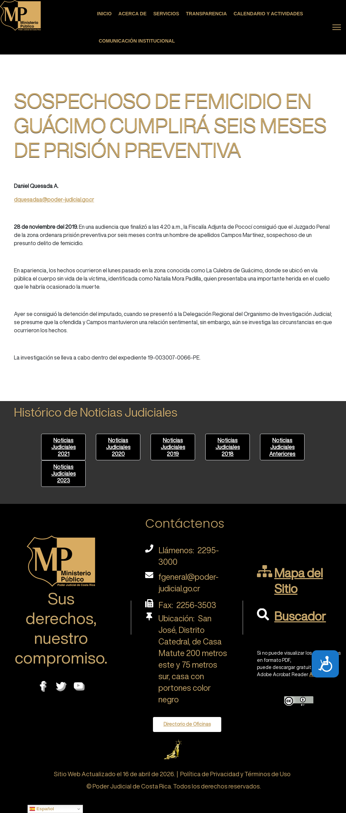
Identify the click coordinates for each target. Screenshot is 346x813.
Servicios (166, 13)
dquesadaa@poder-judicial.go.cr (54, 199)
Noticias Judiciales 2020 (118, 447)
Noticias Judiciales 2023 (63, 473)
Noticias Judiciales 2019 (173, 447)
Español (42, 809)
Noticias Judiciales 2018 (227, 447)
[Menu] (336, 27)
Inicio (104, 13)
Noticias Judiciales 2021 (63, 447)
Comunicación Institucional (137, 41)
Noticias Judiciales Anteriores (282, 447)
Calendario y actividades (268, 13)
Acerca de (132, 13)
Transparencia (206, 13)
